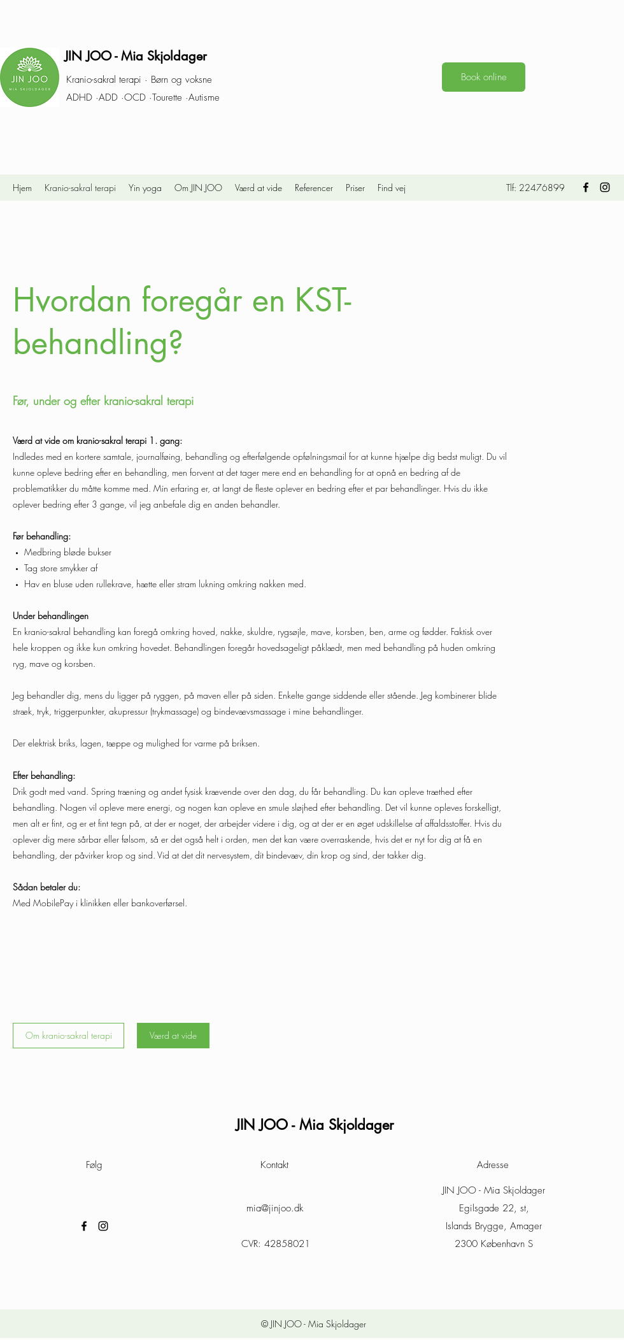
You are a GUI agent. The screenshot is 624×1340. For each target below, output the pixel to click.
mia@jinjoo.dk (274, 1208)
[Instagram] (605, 187)
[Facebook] (585, 187)
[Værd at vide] (173, 1035)
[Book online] (483, 77)
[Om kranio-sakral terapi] (68, 1035)
